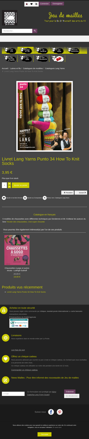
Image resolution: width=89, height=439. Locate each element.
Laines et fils (15, 68)
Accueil (5, 68)
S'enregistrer (58, 4)
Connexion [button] (44, 4)
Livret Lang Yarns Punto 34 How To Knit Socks (26, 292)
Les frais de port (18, 350)
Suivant (83, 193)
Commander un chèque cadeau (24, 370)
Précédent (69, 193)
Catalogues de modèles (33, 68)
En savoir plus (57, 427)
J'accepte (44, 434)
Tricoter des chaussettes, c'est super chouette (25, 222)
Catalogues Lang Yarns (55, 68)
